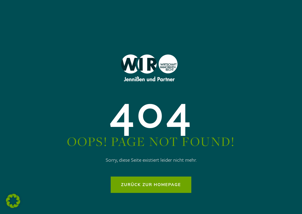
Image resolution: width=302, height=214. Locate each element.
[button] (13, 201)
